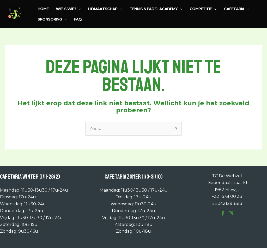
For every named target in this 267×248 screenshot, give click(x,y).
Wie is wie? (68, 9)
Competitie (203, 9)
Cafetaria (236, 9)
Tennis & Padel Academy (156, 9)
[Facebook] (223, 213)
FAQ (78, 19)
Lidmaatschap (105, 9)
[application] (78, 9)
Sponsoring (52, 19)
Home (43, 8)
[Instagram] (230, 213)
